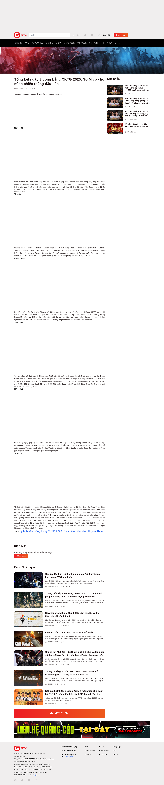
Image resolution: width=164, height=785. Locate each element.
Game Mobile (69, 43)
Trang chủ (18, 43)
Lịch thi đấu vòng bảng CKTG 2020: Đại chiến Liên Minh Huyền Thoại (61, 531)
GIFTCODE (82, 43)
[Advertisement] (82, 15)
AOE (27, 43)
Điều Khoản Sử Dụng (69, 747)
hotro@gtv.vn (36, 775)
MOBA (109, 43)
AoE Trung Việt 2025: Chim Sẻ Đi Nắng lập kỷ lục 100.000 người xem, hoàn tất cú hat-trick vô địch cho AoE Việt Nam (137, 88)
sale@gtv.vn (69, 757)
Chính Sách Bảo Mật (68, 751)
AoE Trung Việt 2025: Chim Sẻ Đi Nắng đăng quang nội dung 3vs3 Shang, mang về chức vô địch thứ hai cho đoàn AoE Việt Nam (136, 101)
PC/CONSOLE (37, 43)
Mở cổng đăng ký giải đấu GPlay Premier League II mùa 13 (137, 126)
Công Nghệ (93, 43)
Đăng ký (106, 35)
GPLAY (58, 43)
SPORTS (49, 43)
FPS (102, 43)
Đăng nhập (120, 35)
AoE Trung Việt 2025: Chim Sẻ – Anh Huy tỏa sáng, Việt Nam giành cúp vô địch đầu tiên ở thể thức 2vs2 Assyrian (137, 113)
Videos (117, 43)
